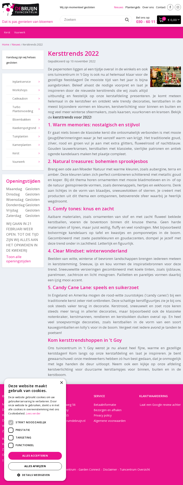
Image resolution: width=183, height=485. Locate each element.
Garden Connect (89, 469)
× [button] (61, 382)
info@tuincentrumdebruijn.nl (66, 421)
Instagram (178, 7)
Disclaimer (110, 469)
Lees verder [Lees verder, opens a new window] (33, 413)
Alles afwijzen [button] (35, 466)
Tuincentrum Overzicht (135, 469)
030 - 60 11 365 (149, 21)
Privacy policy (103, 415)
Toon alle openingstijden (18, 258)
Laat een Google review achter (160, 405)
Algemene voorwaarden (110, 421)
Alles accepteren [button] (35, 455)
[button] (35, 475)
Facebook (170, 7)
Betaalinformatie (105, 405)
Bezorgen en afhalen (108, 410)
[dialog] (35, 429)
